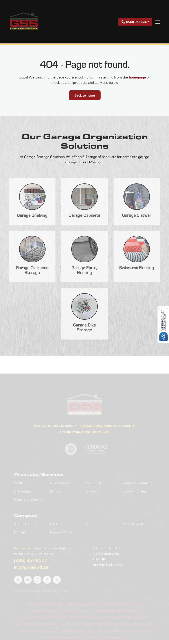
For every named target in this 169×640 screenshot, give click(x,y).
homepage (137, 77)
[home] (24, 22)
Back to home (84, 95)
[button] (157, 22)
